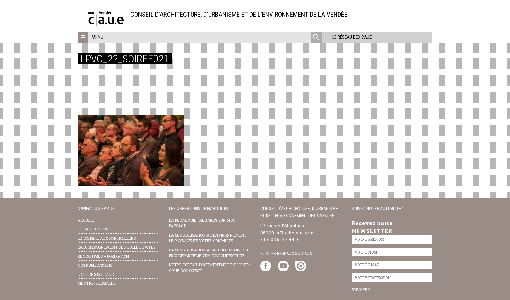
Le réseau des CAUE (352, 37)
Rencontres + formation (103, 256)
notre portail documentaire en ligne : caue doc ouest (209, 267)
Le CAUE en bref (94, 229)
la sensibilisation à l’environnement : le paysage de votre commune (208, 238)
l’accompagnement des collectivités (116, 247)
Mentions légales (96, 283)
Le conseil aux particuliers (107, 238)
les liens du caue (96, 274)
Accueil (86, 220)
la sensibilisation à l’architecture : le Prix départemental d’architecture (209, 253)
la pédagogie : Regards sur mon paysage (202, 223)
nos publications (95, 265)
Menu (97, 37)
